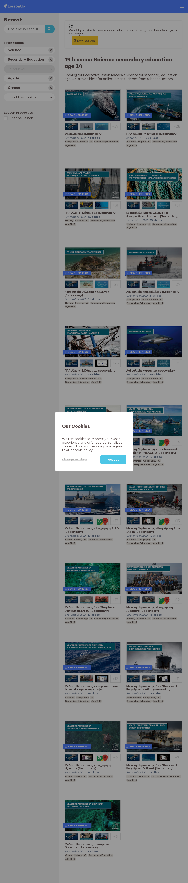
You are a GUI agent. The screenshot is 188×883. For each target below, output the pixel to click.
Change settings (74, 459)
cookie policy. (83, 450)
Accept (113, 459)
